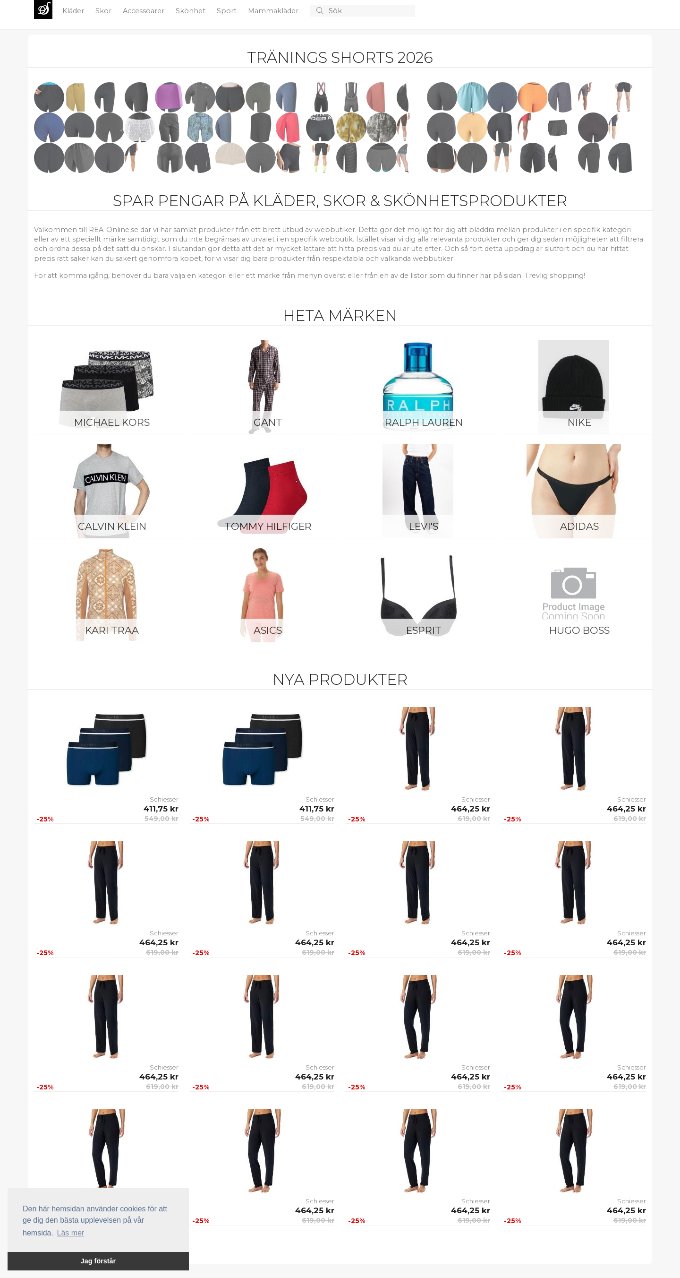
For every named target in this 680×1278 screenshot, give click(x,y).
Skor (104, 11)
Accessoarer (144, 11)
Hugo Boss (579, 630)
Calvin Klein (112, 526)
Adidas (579, 526)
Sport (227, 11)
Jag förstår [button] (98, 1261)
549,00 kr (161, 818)
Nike (579, 422)
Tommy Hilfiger (268, 526)
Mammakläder (274, 11)
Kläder (74, 11)
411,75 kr (161, 808)
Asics (268, 630)
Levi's (423, 526)
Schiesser (164, 799)
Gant (268, 422)
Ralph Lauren (424, 422)
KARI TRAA (112, 630)
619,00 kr (474, 818)
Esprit (424, 630)
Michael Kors (112, 422)
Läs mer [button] (71, 1233)
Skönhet (191, 11)
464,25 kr (470, 808)
